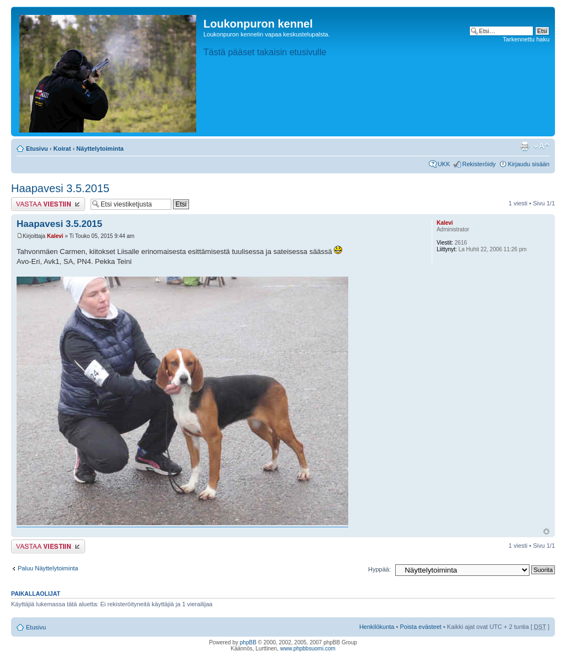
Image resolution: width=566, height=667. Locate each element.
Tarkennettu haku (526, 39)
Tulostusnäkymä (524, 146)
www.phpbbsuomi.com (308, 648)
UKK (444, 164)
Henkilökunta (377, 626)
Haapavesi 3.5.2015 (60, 188)
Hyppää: (379, 569)
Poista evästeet (420, 626)
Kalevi (55, 236)
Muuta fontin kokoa (541, 146)
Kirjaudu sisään (528, 164)
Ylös (546, 531)
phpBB (248, 642)
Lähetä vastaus (48, 204)
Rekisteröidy (479, 164)
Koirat (62, 148)
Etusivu (37, 148)
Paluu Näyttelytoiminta (48, 568)
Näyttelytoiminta (100, 148)
